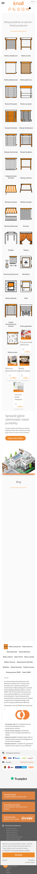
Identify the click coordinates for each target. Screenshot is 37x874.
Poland (32, 1)
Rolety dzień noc (26, 80)
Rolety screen (26, 56)
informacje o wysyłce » (27, 762)
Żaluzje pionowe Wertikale (14, 837)
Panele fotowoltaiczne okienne (11, 324)
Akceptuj (18, 855)
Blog (18, 482)
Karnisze (26, 226)
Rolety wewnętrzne (11, 80)
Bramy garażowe (26, 326)
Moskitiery (26, 274)
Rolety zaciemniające (24, 369)
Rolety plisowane (11, 828)
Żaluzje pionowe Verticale (11, 177)
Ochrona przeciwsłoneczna (12, 369)
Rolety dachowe (11, 298)
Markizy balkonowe (11, 226)
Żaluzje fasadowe (26, 152)
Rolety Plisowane (11, 104)
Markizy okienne (26, 178)
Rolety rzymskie (26, 104)
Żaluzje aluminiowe (11, 152)
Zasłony (26, 250)
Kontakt (8, 868)
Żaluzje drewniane (11, 128)
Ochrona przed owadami (18, 397)
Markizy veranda (26, 202)
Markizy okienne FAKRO (13, 839)
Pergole (11, 250)
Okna (26, 298)
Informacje (23, 349)
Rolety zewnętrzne (11, 56)
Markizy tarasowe (11, 202)
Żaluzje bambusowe (26, 128)
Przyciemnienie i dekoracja (26, 343)
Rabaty (8, 872)
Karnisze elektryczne (11, 274)
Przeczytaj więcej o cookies (21, 850)
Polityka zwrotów (11, 866)
